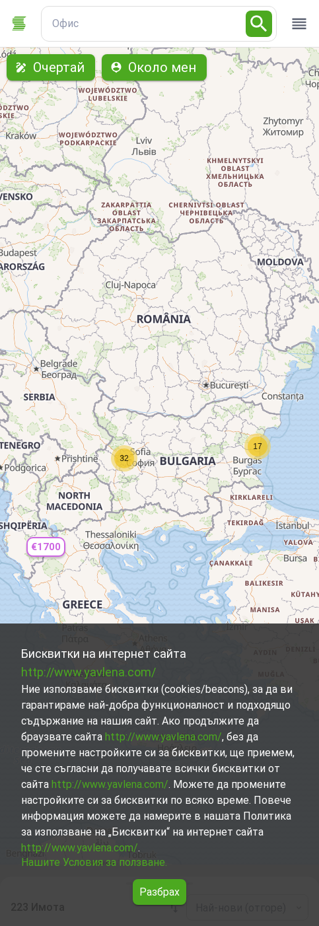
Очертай (51, 67)
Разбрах (159, 892)
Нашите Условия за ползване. (94, 862)
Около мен (154, 67)
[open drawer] (299, 24)
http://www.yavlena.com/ (88, 672)
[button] (45, 547)
